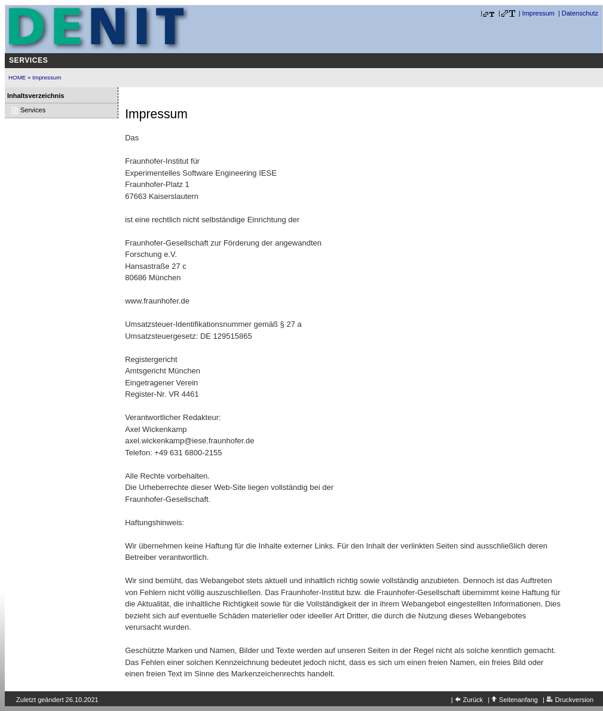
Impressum (539, 13)
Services (28, 60)
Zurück (473, 699)
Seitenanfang (518, 699)
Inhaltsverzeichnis (35, 95)
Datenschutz (580, 13)
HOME (17, 77)
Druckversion (574, 699)
